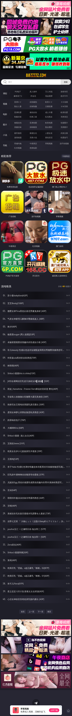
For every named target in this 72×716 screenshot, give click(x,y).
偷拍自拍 (33, 112)
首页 (23, 611)
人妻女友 (48, 133)
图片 (5, 124)
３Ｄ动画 (64, 102)
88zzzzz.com (36, 75)
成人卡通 (48, 112)
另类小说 (33, 137)
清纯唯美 (33, 127)
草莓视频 (48, 143)
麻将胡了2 (18, 96)
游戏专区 (64, 91)
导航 (5, 145)
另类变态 (64, 117)
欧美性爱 (64, 112)
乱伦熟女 (48, 117)
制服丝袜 (17, 117)
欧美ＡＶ (48, 102)
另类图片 (64, 127)
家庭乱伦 (33, 133)
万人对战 (48, 91)
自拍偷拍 (33, 102)
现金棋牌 (48, 96)
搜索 (66, 82)
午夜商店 (33, 143)
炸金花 (33, 96)
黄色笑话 (48, 137)
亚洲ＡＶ (17, 102)
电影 (5, 114)
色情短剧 (33, 148)
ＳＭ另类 (64, 106)
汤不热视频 (64, 143)
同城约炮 (17, 143)
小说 (5, 135)
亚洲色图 (33, 122)
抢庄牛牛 (64, 96)
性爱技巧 (64, 137)
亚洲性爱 (17, 112)
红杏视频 (17, 148)
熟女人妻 (17, 106)
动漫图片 (64, 122)
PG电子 (18, 91)
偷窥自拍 (17, 122)
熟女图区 (48, 127)
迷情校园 (17, 137)
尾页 (49, 611)
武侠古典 (64, 133)
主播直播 (48, 106)
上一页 (31, 611)
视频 (5, 103)
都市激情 (17, 133)
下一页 (40, 611)
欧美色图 (48, 122)
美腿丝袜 (17, 127)
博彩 (5, 93)
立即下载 (54, 710)
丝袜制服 (33, 106)
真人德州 (33, 91)
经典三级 (33, 117)
